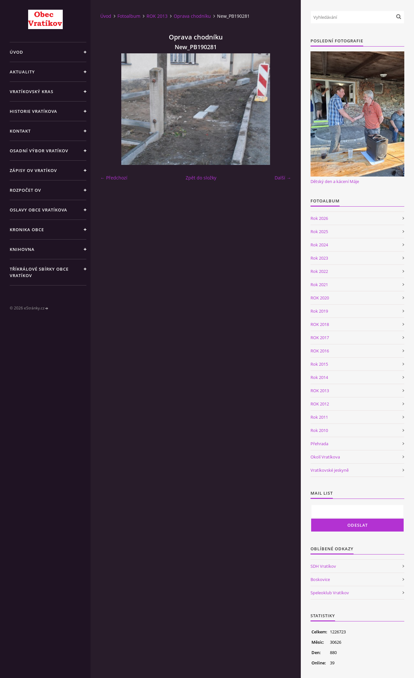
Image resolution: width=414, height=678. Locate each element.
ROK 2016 (319, 351)
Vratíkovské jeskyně (329, 470)
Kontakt (20, 131)
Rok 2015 (319, 364)
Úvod (16, 52)
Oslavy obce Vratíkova (38, 210)
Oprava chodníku (192, 16)
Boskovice (320, 579)
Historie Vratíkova (33, 111)
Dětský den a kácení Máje (334, 181)
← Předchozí (113, 178)
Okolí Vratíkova (325, 457)
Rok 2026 (319, 218)
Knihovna (22, 249)
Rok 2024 (319, 245)
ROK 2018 (319, 324)
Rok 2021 (319, 284)
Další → (283, 178)
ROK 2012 (319, 404)
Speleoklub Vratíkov (329, 593)
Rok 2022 (319, 271)
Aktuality (22, 72)
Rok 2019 (319, 311)
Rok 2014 (319, 377)
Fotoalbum (128, 16)
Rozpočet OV (25, 190)
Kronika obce (27, 229)
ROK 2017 (319, 337)
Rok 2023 (319, 258)
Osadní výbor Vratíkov (39, 151)
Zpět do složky (201, 178)
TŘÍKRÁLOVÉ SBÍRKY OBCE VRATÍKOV (39, 272)
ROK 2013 (157, 16)
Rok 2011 (319, 417)
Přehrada (319, 444)
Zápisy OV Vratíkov (33, 170)
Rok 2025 (319, 231)
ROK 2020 (319, 298)
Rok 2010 (319, 430)
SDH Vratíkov (323, 566)
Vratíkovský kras (31, 91)
